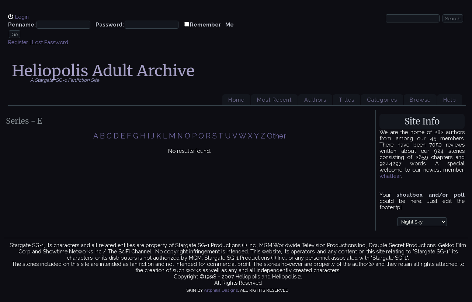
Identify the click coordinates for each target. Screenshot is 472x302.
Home (236, 99)
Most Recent (274, 99)
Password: (110, 24)
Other (276, 135)
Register (18, 42)
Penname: (22, 24)
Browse (420, 99)
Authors (315, 99)
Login (22, 17)
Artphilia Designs (221, 290)
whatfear (390, 176)
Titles (346, 99)
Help (449, 99)
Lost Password (50, 42)
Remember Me (212, 24)
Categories (382, 99)
